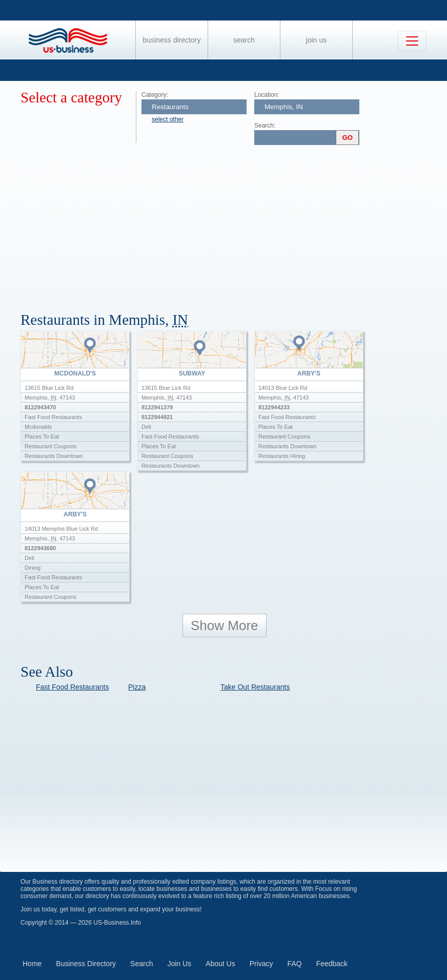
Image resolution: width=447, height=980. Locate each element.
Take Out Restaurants (255, 687)
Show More (224, 625)
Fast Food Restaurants (72, 687)
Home (32, 964)
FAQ (295, 964)
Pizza (137, 687)
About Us (220, 964)
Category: (154, 94)
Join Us (316, 40)
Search (244, 40)
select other (168, 119)
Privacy (261, 964)
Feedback (332, 964)
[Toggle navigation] (412, 41)
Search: (264, 125)
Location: (266, 94)
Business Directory (172, 40)
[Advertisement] (234, 224)
